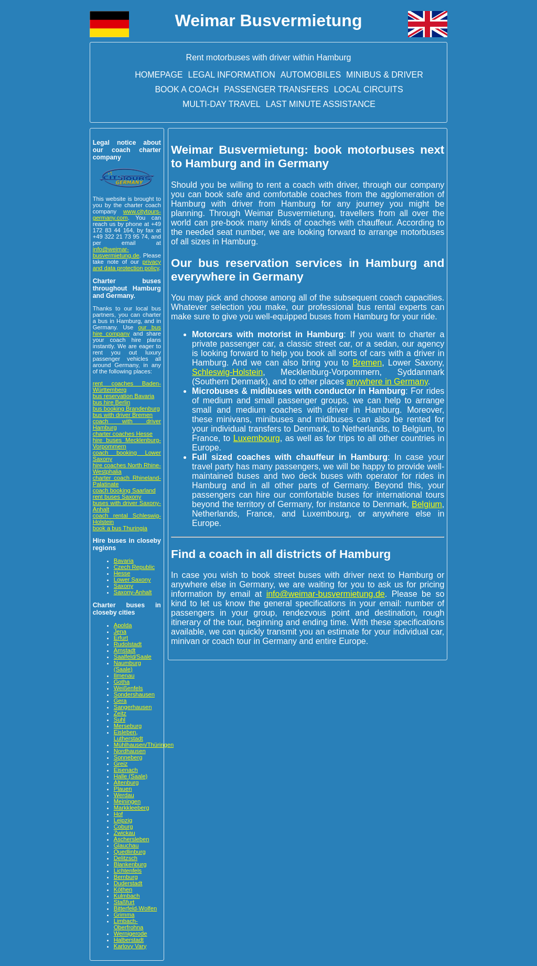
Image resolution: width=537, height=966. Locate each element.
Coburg (123, 826)
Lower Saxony (132, 579)
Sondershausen (134, 694)
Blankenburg (130, 864)
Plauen (123, 789)
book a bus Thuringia (120, 528)
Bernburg (126, 877)
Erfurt (121, 638)
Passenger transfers (276, 89)
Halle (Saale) (131, 776)
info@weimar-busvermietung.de (116, 252)
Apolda (123, 625)
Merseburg (128, 726)
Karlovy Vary (130, 946)
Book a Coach (187, 89)
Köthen (123, 889)
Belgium (427, 504)
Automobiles (311, 74)
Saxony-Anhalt (133, 592)
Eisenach (126, 770)
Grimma (124, 914)
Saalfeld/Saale (133, 656)
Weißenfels (128, 688)
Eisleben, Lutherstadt (128, 735)
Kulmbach (127, 896)
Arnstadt (125, 650)
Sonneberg (128, 757)
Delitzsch (125, 858)
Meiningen (127, 801)
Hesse (122, 573)
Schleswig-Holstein (227, 372)
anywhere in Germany (386, 381)
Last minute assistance (320, 104)
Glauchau (126, 845)
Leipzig (123, 820)
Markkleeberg (131, 807)
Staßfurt (124, 902)
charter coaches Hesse (123, 434)
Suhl (119, 719)
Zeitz (120, 713)
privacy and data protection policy (127, 265)
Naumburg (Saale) (127, 666)
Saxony (123, 586)
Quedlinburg (130, 852)
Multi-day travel (221, 104)
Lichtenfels (128, 870)
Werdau (124, 795)
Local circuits (368, 89)
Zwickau (124, 833)
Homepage (158, 74)
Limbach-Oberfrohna (129, 924)
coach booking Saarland (124, 490)
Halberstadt (129, 940)
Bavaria (124, 560)
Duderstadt (128, 883)
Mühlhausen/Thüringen (144, 745)
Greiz (121, 763)
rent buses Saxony (117, 496)
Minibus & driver (384, 74)
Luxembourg (256, 438)
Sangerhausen (133, 707)
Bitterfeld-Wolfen (135, 908)
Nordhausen (130, 751)
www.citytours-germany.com (127, 214)
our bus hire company (127, 330)
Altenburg (126, 782)
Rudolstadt (128, 644)
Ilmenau (124, 675)
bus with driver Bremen (123, 415)
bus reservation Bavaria (124, 396)
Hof (118, 814)
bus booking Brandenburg (126, 408)
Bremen (367, 362)
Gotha (122, 682)
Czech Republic (134, 567)
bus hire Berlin (112, 402)
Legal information (231, 74)
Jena (120, 631)
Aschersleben (131, 839)
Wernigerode (130, 933)
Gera (120, 700)
